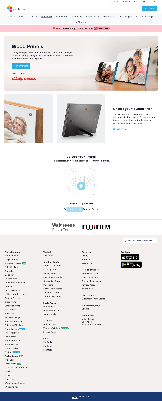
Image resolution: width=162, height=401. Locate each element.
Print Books (10, 360)
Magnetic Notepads (14, 321)
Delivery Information (91, 281)
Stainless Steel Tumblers (16, 367)
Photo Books (62, 16)
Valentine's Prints (51, 328)
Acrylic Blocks (11, 259)
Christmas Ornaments (15, 282)
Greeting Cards (129, 16)
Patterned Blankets (14, 325)
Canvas (33, 16)
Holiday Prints (49, 324)
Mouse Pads (10, 313)
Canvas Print (11, 278)
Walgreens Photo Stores (93, 298)
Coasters (9, 286)
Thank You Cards (51, 292)
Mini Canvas (10, 309)
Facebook (87, 259)
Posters (77, 16)
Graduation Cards (51, 281)
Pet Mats (47, 349)
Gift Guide (127, 2)
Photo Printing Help (91, 273)
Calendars (10, 275)
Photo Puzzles (11, 348)
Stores (119, 2)
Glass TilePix (10, 302)
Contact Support (90, 277)
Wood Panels (49, 314)
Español (112, 2)
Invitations (48, 285)
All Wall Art (48, 255)
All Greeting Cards (52, 296)
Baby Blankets (11, 267)
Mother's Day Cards (52, 288)
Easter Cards (49, 273)
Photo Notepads (12, 340)
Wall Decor (92, 16)
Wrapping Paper (12, 387)
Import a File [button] (74, 209)
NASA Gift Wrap (12, 317)
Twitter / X (87, 263)
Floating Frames (12, 298)
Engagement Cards (52, 277)
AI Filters (81, 22)
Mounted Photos (51, 310)
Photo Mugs (147, 16)
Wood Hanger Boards (15, 383)
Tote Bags (9, 379)
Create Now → (121, 129)
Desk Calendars (12, 290)
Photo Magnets (12, 332)
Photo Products (12, 255)
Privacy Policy (88, 285)
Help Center (136, 2)
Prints (12, 16)
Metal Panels (49, 306)
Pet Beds (47, 342)
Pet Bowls (48, 346)
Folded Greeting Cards (15, 294)
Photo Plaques (11, 344)
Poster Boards (11, 356)
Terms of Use (88, 288)
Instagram (87, 255)
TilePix (8, 371)
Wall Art (22, 16)
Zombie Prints (49, 332)
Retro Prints (10, 363)
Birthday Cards (50, 269)
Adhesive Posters (13, 263)
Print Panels (46, 16)
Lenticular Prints (12, 305)
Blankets (9, 271)
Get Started (149, 8)
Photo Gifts (109, 16)
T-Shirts (8, 375)
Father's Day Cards (52, 265)
